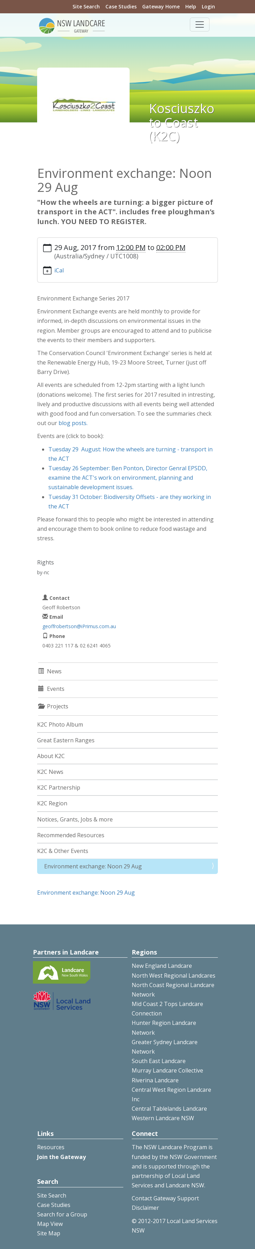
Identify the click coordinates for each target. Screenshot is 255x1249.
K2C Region (52, 803)
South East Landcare (159, 1061)
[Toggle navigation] (199, 25)
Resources (50, 1147)
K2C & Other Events (62, 851)
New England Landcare (162, 966)
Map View (50, 1224)
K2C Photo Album (60, 724)
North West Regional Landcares (173, 975)
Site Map (48, 1233)
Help (190, 6)
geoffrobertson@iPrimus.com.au (79, 626)
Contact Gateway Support (165, 1198)
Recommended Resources (70, 835)
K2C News (50, 772)
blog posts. (73, 423)
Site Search (86, 6)
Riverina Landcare (155, 1080)
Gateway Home (161, 6)
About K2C (51, 756)
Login (208, 6)
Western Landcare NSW (163, 1118)
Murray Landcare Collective (167, 1070)
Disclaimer (145, 1208)
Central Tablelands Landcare (169, 1108)
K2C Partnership (58, 787)
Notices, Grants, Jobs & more (75, 819)
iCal (59, 270)
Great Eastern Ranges (66, 740)
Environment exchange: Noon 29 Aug (93, 866)
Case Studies (121, 6)
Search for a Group (62, 1214)
